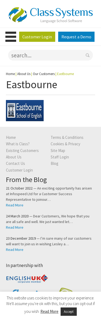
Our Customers (44, 74)
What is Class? (18, 143)
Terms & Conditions (67, 137)
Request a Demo (76, 36)
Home (10, 74)
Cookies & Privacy (65, 143)
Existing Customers (22, 150)
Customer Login (37, 36)
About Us (23, 74)
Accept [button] (69, 311)
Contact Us (15, 163)
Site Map (58, 150)
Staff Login (60, 157)
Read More (14, 205)
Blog (54, 163)
